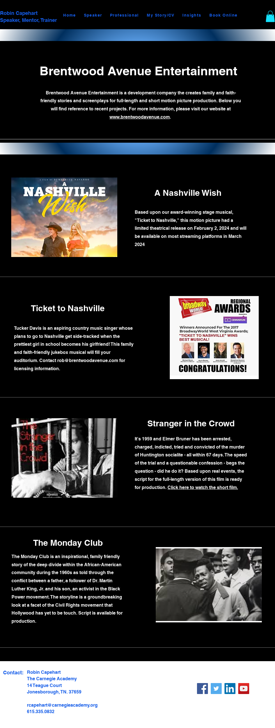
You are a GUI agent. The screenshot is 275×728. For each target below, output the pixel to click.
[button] (270, 16)
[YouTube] (243, 688)
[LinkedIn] (229, 688)
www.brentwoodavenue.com (139, 117)
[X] (216, 688)
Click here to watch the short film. (203, 487)
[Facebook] (202, 688)
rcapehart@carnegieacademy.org (62, 705)
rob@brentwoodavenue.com (87, 360)
